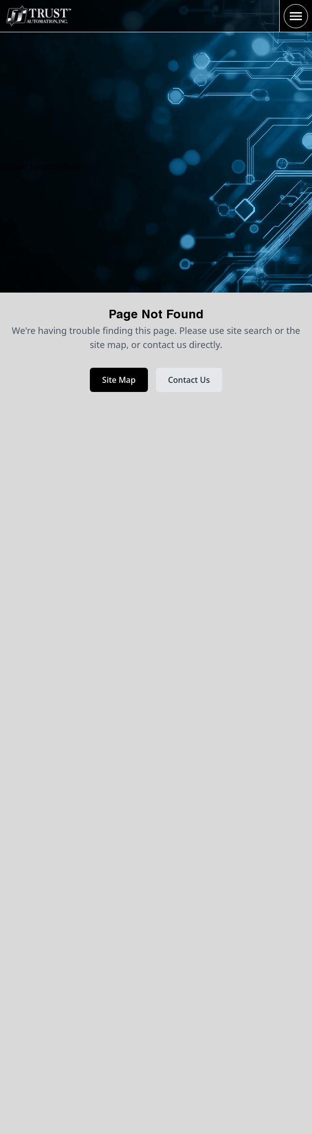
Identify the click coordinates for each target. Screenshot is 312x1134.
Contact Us (189, 379)
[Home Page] (38, 16)
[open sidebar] (296, 16)
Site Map (118, 379)
